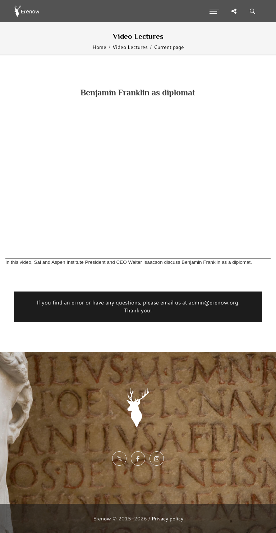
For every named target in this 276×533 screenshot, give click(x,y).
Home (99, 47)
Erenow (102, 518)
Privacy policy (167, 518)
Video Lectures (130, 47)
